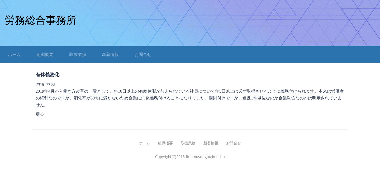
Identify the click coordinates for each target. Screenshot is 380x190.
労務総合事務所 (40, 20)
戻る (40, 114)
